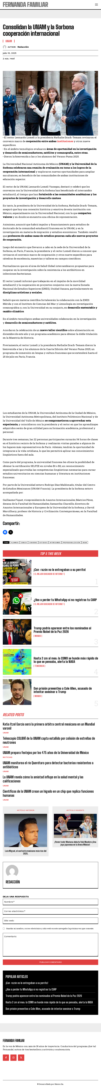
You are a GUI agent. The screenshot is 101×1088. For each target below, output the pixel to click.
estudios (43, 542)
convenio (33, 542)
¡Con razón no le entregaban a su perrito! (60, 570)
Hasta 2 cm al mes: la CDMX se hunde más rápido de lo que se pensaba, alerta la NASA (66, 660)
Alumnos (15, 542)
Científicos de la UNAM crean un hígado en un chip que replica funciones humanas (48, 793)
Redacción (23, 47)
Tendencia (39, 666)
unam (84, 542)
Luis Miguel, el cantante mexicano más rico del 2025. (25, 852)
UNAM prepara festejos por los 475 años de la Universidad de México (46, 753)
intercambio (55, 542)
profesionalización (71, 542)
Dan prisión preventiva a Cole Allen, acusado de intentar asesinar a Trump (63, 690)
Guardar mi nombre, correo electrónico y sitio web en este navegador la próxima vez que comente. (50, 928)
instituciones (65, 141)
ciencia (24, 542)
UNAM (6, 733)
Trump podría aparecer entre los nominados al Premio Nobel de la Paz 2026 (62, 629)
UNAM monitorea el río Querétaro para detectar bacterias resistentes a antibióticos (48, 765)
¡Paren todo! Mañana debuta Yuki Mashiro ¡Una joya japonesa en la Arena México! (75, 843)
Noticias (7, 757)
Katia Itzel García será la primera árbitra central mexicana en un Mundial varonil (49, 726)
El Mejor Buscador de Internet (49, 574)
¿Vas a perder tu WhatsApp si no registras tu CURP (65, 600)
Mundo (38, 636)
